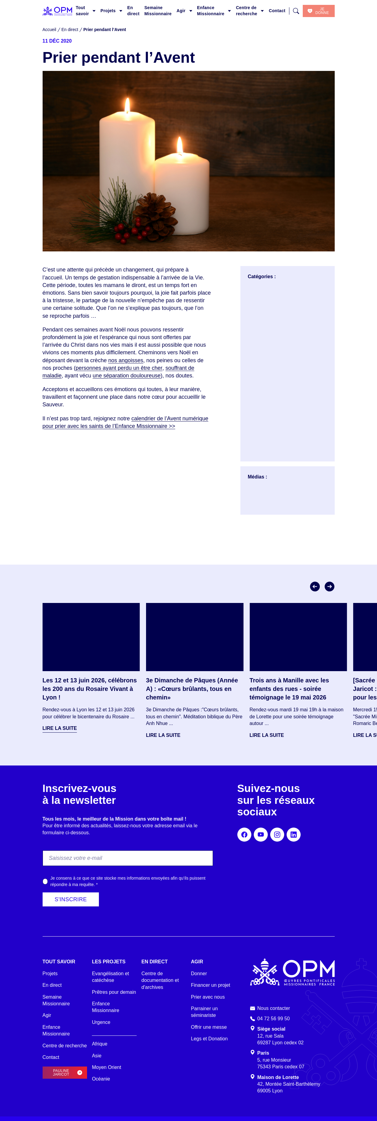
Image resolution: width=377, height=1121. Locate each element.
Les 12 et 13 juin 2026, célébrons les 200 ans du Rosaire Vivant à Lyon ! (90, 689)
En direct (133, 10)
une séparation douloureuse (127, 376)
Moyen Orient (106, 1067)
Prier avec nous (208, 997)
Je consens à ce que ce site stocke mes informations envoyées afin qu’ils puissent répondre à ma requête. (127, 881)
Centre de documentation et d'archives (160, 980)
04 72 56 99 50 (273, 1018)
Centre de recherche (246, 10)
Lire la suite (60, 728)
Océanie (101, 1078)
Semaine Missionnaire (158, 10)
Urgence (101, 1022)
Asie (96, 1055)
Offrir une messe (209, 1027)
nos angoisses (125, 360)
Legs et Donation (209, 1038)
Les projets (108, 961)
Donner (199, 973)
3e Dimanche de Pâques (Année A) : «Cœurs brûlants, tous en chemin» (192, 689)
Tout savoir (82, 10)
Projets (108, 10)
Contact (277, 10)
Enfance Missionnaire (211, 10)
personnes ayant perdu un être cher (119, 368)
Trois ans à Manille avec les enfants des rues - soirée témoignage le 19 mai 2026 (289, 689)
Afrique (99, 1043)
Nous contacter (273, 1008)
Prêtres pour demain (114, 992)
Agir (180, 10)
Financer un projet (210, 985)
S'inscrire (71, 899)
